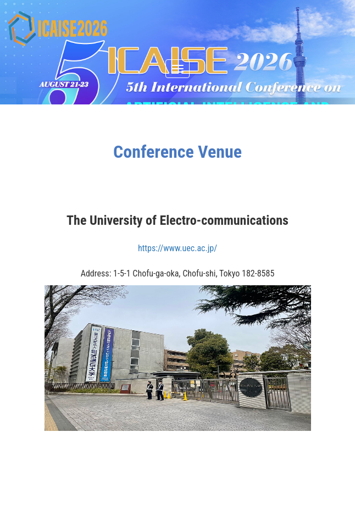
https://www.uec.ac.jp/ (177, 248)
